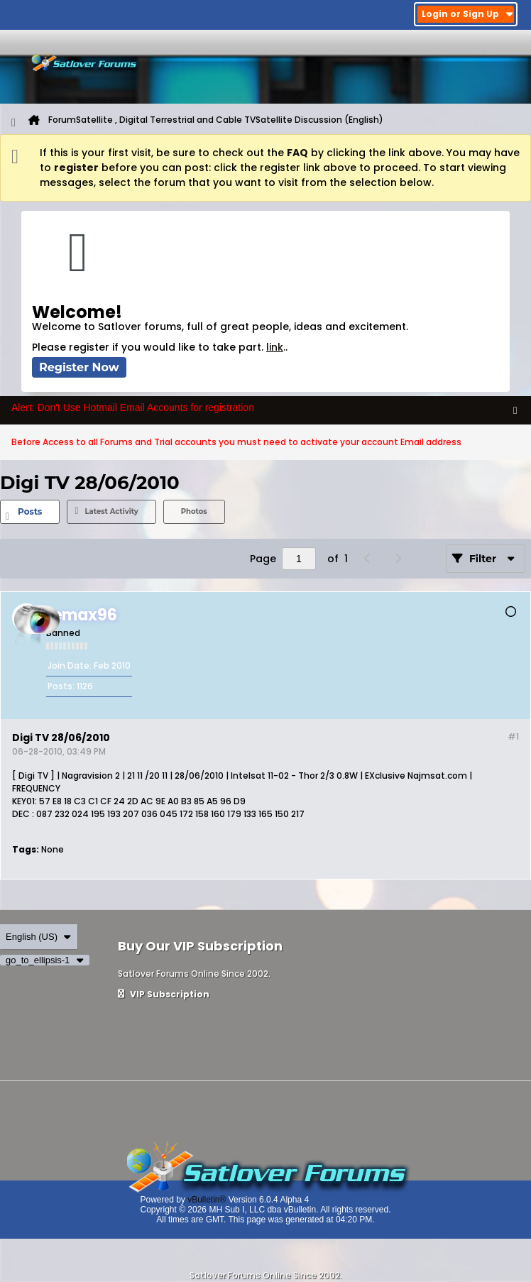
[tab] (30, 512)
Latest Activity (111, 511)
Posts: (61, 686)
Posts (30, 511)
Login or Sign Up (467, 14)
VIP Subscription (163, 994)
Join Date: (70, 665)
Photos (194, 511)
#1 (513, 736)
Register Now (79, 367)
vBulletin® (206, 1200)
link (274, 347)
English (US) (39, 936)
